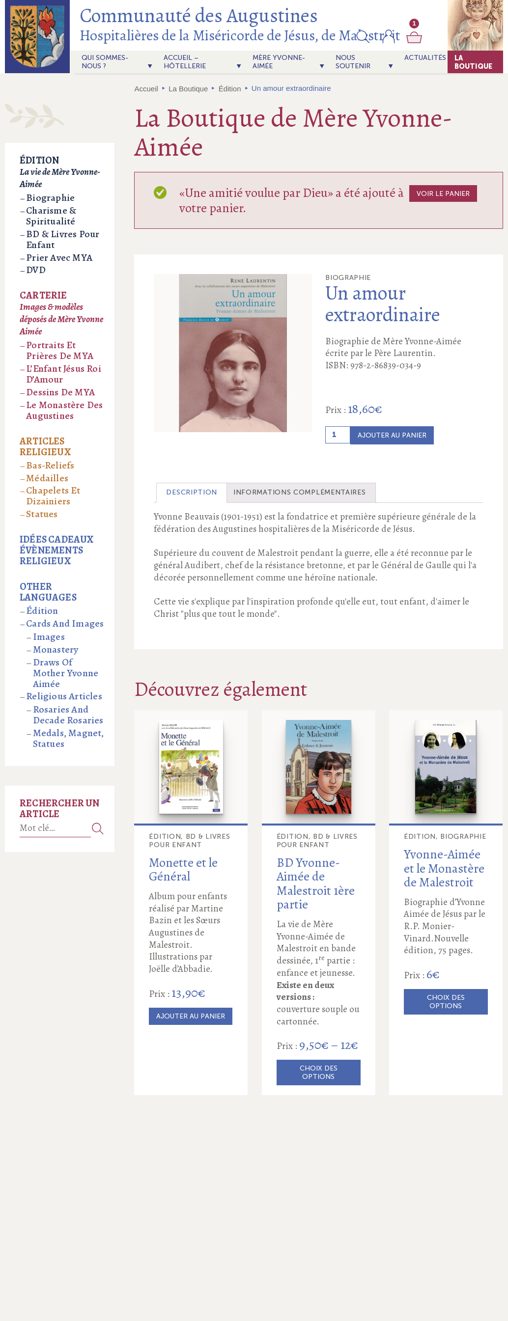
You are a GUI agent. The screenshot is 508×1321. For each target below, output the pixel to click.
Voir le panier (443, 193)
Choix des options (319, 1072)
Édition (230, 88)
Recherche (98, 828)
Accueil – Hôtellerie (185, 62)
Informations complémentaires (299, 492)
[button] (363, 36)
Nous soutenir (353, 62)
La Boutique (473, 62)
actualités (425, 57)
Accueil (146, 88)
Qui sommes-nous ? (105, 62)
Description (191, 492)
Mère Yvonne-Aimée (279, 62)
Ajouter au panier (392, 435)
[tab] (191, 493)
